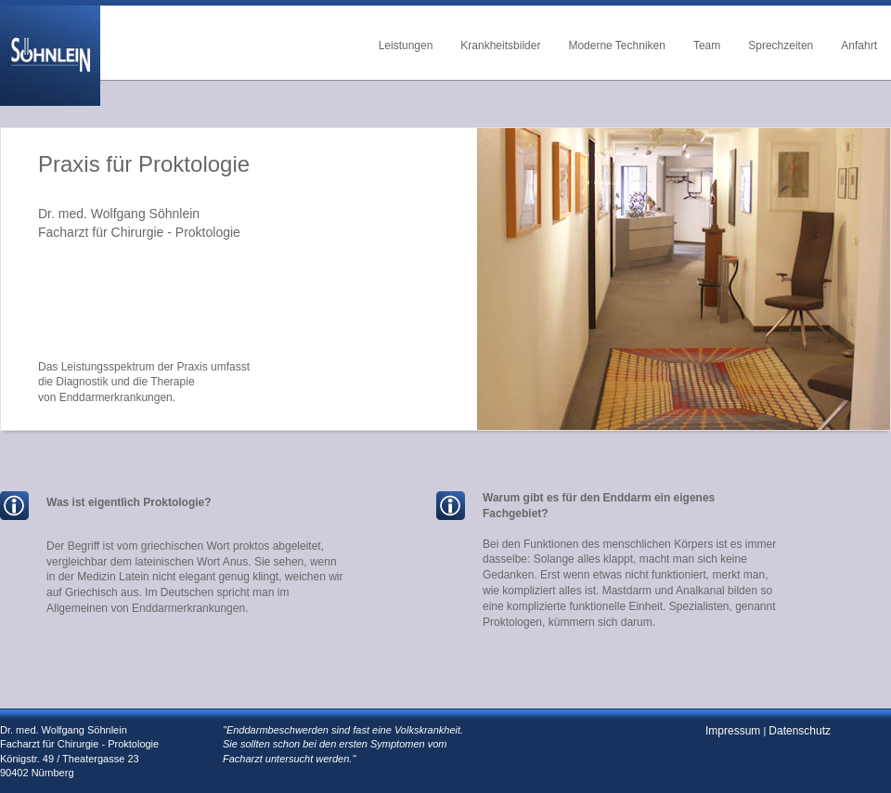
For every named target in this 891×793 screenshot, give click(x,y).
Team (706, 45)
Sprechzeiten (780, 45)
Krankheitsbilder (500, 45)
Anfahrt (859, 45)
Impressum (732, 730)
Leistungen (406, 45)
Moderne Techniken (616, 45)
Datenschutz (799, 730)
